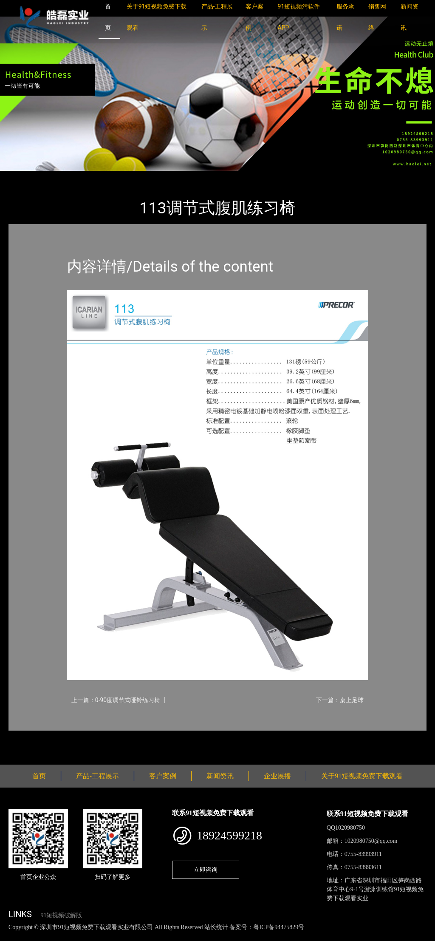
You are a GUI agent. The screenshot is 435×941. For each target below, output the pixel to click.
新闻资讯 (220, 775)
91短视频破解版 (61, 915)
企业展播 (277, 775)
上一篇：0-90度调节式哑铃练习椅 (115, 700)
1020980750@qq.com (371, 841)
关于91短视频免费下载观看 (362, 775)
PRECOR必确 (107, 176)
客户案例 (162, 775)
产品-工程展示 (59, 176)
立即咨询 (206, 869)
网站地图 (12, 936)
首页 (23, 176)
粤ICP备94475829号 (278, 927)
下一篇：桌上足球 (340, 700)
